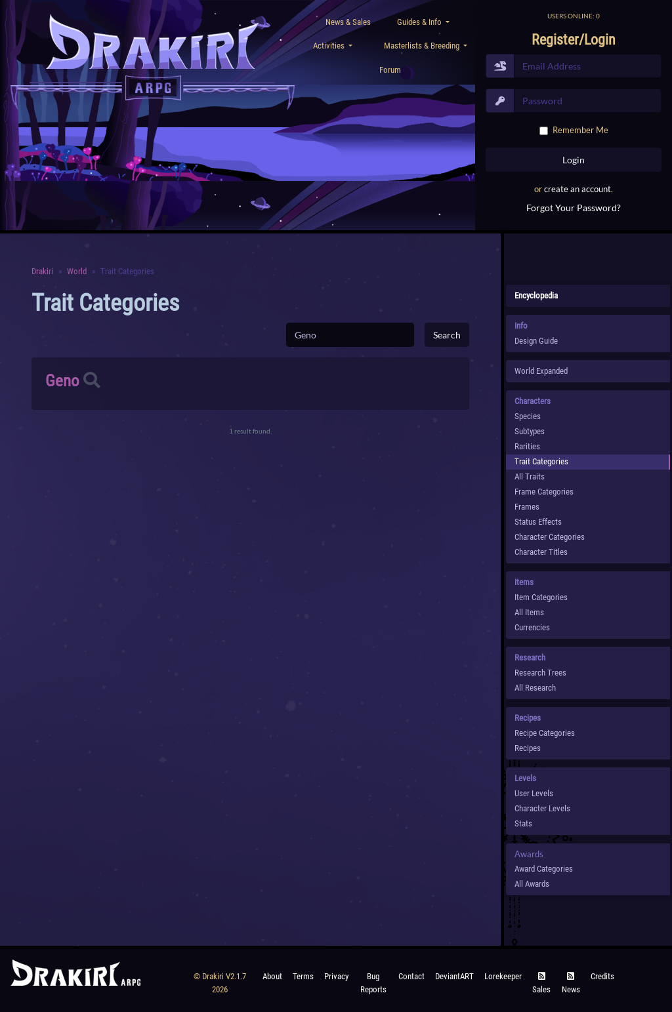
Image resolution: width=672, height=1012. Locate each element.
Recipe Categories (544, 733)
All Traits (529, 476)
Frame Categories (544, 491)
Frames (526, 507)
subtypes (529, 431)
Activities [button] (329, 46)
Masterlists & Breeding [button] (422, 46)
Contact (411, 976)
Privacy (336, 976)
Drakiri (42, 271)
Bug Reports (373, 982)
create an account (577, 189)
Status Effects (538, 522)
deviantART (454, 976)
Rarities (527, 446)
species (527, 416)
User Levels (533, 793)
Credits (602, 976)
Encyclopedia (536, 295)
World (77, 271)
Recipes (527, 748)
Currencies (532, 627)
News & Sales (348, 22)
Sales (541, 983)
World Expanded (541, 371)
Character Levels (542, 808)
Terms (303, 976)
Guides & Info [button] (420, 22)
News (571, 983)
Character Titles (541, 552)
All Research (535, 688)
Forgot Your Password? (573, 207)
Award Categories (543, 869)
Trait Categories (541, 461)
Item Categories (541, 597)
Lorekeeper (503, 976)
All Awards (531, 884)
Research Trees (540, 673)
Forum (390, 70)
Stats (523, 823)
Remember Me (580, 130)
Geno (62, 380)
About (272, 976)
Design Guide (536, 341)
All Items (529, 612)
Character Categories (549, 537)
